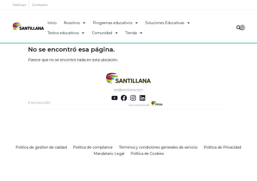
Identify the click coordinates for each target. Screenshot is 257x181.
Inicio (52, 23)
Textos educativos (66, 33)
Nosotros (75, 23)
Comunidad (105, 33)
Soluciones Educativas (167, 23)
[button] (239, 28)
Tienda (134, 33)
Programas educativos (115, 23)
